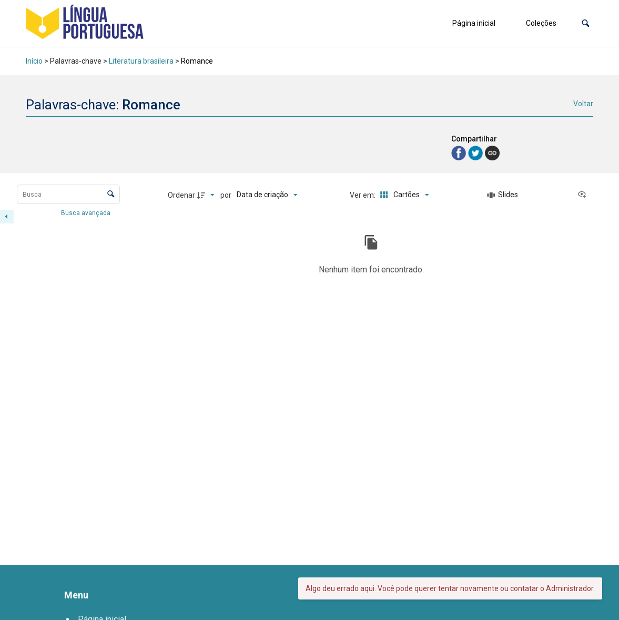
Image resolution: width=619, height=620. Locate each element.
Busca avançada (86, 212)
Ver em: (363, 195)
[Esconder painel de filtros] (7, 216)
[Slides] (502, 195)
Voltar (583, 103)
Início (34, 61)
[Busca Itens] (68, 194)
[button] (585, 23)
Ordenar (181, 195)
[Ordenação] (266, 195)
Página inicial (473, 23)
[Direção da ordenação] (207, 195)
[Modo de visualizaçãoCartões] (402, 195)
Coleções (541, 23)
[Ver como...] (584, 195)
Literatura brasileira (141, 61)
